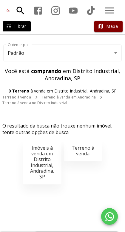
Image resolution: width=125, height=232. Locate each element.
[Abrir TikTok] (91, 10)
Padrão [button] (16, 53)
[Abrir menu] (109, 10)
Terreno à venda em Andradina (69, 97)
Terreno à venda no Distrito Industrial (34, 102)
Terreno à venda (16, 97)
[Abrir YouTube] (73, 10)
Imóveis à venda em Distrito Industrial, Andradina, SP (42, 162)
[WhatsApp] (109, 216)
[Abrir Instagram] (55, 10)
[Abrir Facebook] (38, 10)
